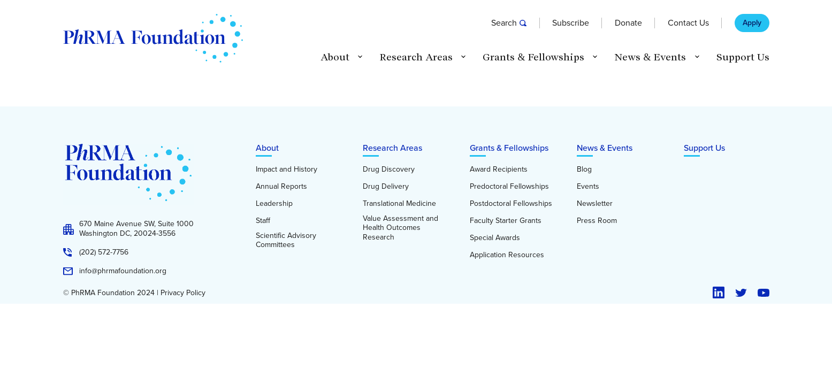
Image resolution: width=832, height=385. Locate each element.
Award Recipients (499, 169)
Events (588, 186)
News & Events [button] (650, 57)
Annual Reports (281, 186)
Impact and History (286, 169)
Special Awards (495, 238)
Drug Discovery (389, 169)
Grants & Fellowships (509, 148)
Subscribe (570, 23)
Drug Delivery (386, 186)
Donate (628, 23)
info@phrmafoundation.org (122, 271)
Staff (263, 221)
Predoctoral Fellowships (509, 186)
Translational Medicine (399, 204)
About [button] (334, 57)
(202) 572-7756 (103, 252)
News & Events (604, 148)
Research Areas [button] (416, 57)
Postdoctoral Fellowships (511, 204)
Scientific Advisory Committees (286, 240)
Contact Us (688, 23)
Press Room (597, 221)
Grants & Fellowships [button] (533, 57)
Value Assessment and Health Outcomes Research (400, 228)
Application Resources (507, 255)
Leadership (274, 204)
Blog (584, 169)
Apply (752, 23)
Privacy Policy (183, 293)
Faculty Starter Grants (505, 221)
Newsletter (595, 204)
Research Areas (392, 148)
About (267, 148)
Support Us (742, 57)
